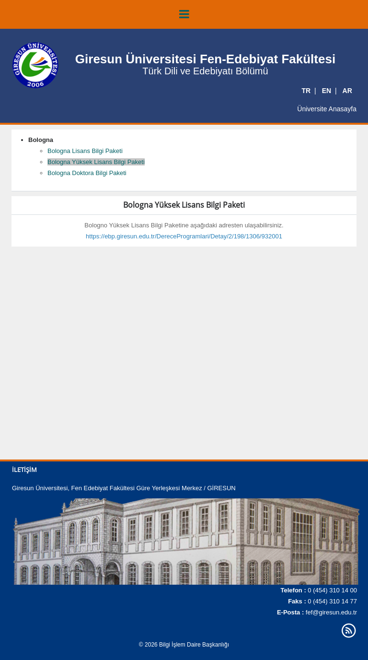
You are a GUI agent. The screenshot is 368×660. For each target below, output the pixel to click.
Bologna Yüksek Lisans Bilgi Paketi (96, 161)
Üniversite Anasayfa (326, 109)
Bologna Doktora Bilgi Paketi (86, 173)
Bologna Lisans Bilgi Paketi (85, 150)
